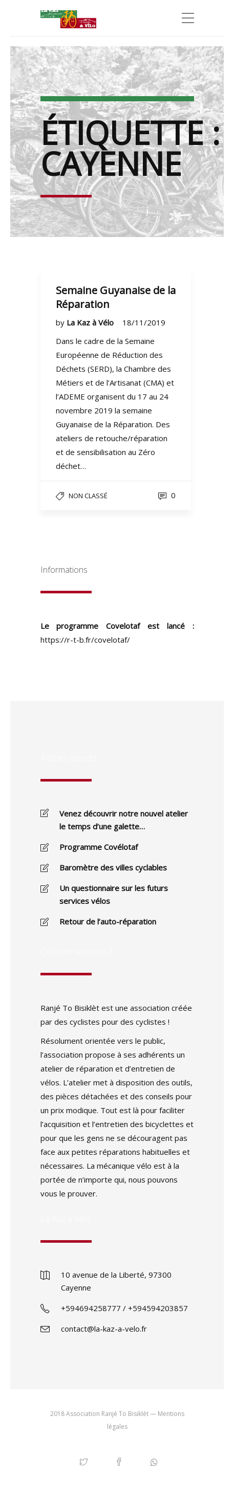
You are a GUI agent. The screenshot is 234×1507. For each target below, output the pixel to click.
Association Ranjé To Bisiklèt (107, 1413)
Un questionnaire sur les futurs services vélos (113, 894)
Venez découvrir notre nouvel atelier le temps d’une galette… (123, 819)
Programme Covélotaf (98, 847)
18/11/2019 (143, 322)
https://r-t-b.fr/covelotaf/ (85, 639)
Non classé (88, 495)
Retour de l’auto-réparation (107, 921)
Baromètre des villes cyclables (113, 867)
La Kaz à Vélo (91, 322)
